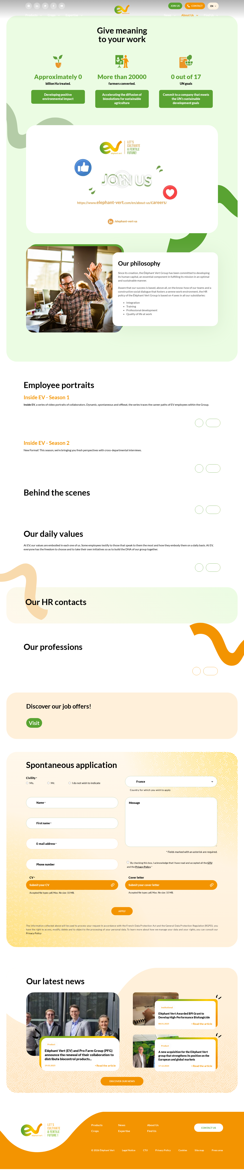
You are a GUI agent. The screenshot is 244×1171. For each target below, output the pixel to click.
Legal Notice (128, 1150)
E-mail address (46, 844)
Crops (54, 15)
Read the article (105, 1065)
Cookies (182, 1150)
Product (51, 1044)
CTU (145, 1150)
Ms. (32, 783)
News (170, 15)
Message (134, 802)
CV (32, 878)
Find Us (211, 15)
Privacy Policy (33, 933)
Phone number (45, 864)
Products (33, 15)
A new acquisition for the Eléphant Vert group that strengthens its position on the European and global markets (183, 1055)
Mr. (53, 783)
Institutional (167, 1007)
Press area (217, 1150)
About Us (190, 15)
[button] (122, 179)
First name (43, 823)
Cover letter (136, 877)
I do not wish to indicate (86, 783)
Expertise (74, 15)
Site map (199, 1150)
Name (40, 803)
